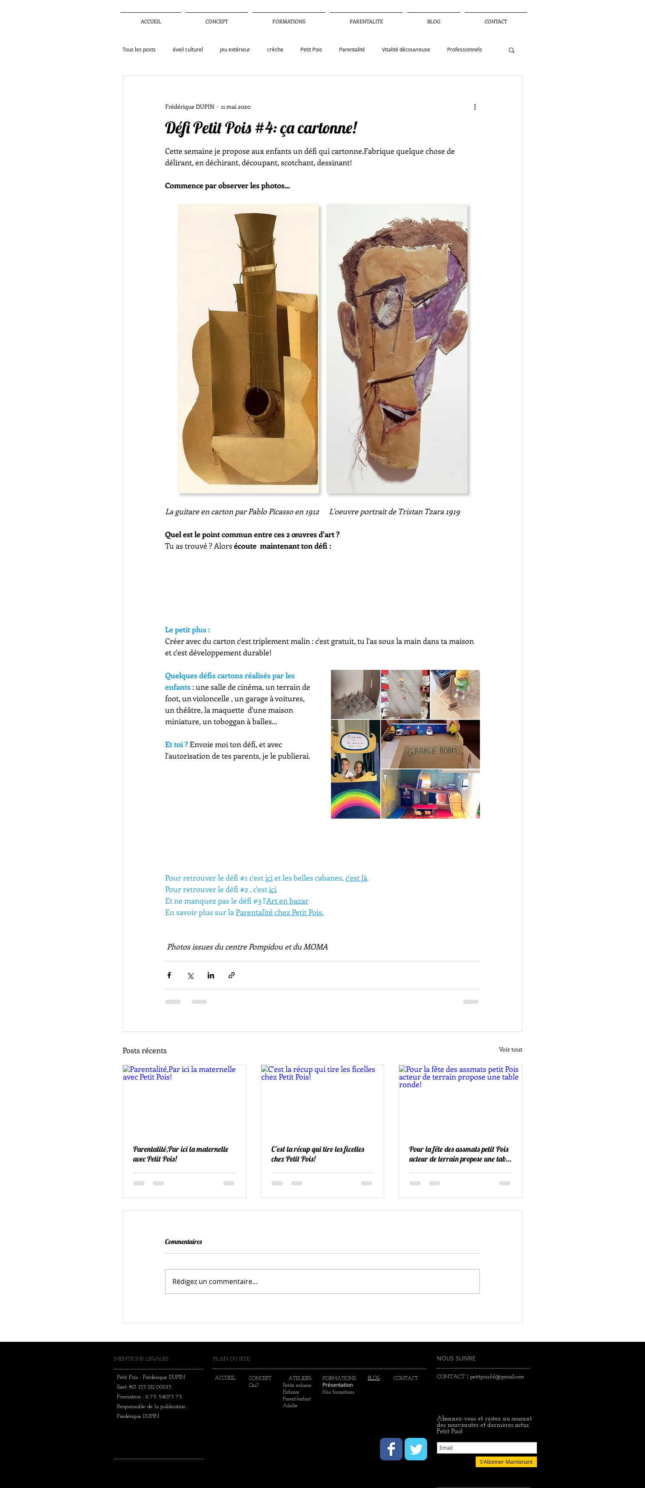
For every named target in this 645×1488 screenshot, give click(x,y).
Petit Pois (311, 49)
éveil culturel (188, 49)
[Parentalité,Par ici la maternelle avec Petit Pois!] (184, 1099)
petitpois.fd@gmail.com (497, 1377)
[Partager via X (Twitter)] (190, 975)
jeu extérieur (235, 49)
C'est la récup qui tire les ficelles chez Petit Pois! (317, 1154)
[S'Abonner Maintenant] (506, 1462)
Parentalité (352, 49)
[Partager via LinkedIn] (211, 975)
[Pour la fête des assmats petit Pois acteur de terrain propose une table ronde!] (460, 1099)
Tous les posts (139, 49)
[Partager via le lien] (232, 975)
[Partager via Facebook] (169, 975)
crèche (275, 49)
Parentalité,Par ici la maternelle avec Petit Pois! (180, 1154)
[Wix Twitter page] (416, 1449)
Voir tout (510, 1049)
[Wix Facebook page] (391, 1449)
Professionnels (464, 49)
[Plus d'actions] (475, 106)
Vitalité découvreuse (406, 49)
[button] (366, 17)
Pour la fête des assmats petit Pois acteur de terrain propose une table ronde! (460, 1154)
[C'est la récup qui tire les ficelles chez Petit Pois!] (322, 1099)
